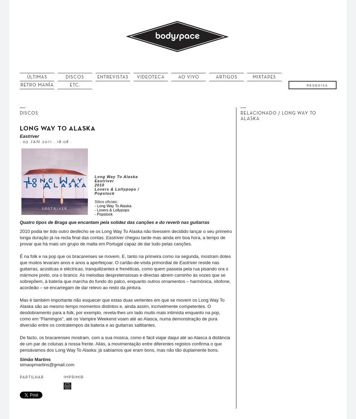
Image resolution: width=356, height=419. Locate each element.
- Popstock (104, 214)
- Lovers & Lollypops (112, 210)
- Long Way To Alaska (113, 206)
